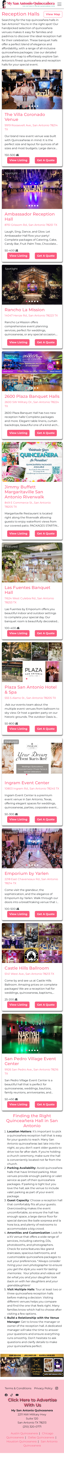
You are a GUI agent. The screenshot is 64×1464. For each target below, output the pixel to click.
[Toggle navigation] (59, 4)
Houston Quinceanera (21, 1441)
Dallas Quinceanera (41, 1437)
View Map (53, 14)
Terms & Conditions (18, 1388)
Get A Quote (46, 160)
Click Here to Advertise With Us (32, 1402)
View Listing (18, 160)
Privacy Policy (43, 1388)
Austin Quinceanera (24, 1433)
